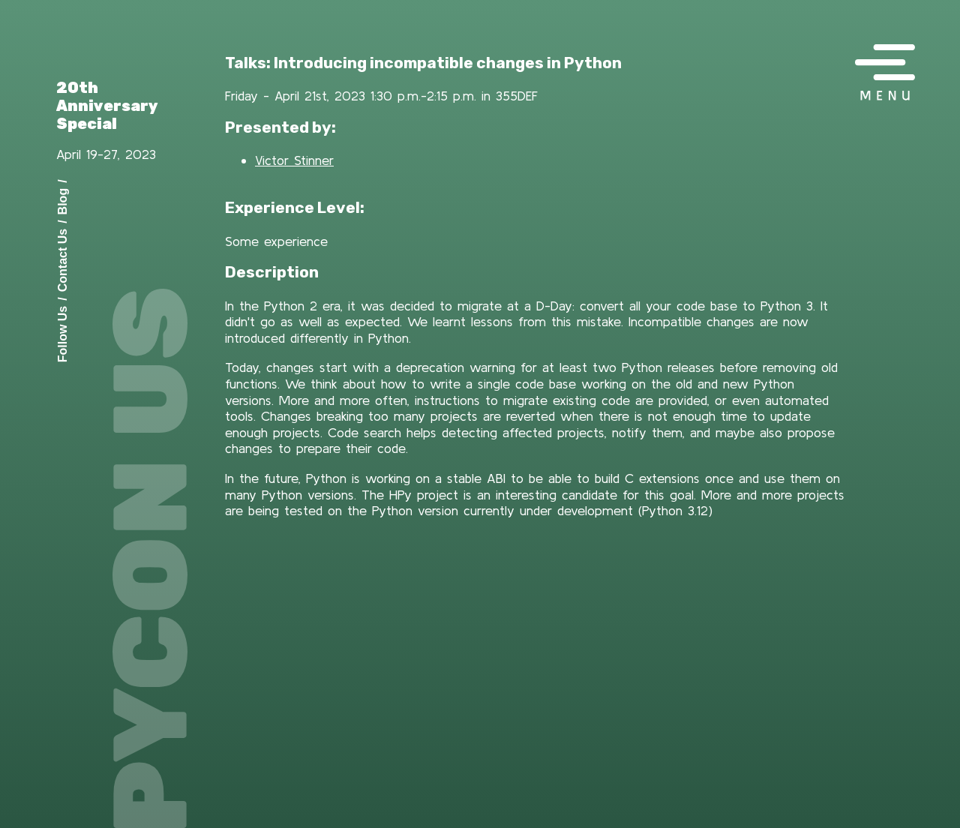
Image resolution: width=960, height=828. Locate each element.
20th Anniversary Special (107, 106)
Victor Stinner (294, 160)
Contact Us (62, 259)
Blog (62, 201)
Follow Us (62, 333)
